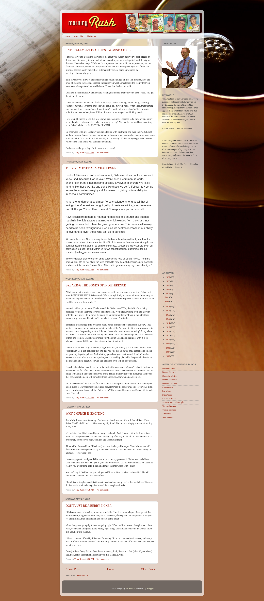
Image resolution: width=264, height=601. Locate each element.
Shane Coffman (168, 398)
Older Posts (148, 569)
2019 (168, 294)
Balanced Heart (168, 368)
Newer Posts (72, 569)
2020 (168, 289)
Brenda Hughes (168, 372)
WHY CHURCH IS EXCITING (85, 413)
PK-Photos (130, 588)
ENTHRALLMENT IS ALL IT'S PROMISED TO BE (98, 50)
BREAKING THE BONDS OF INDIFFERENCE (96, 285)
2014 (168, 323)
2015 (168, 319)
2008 (168, 348)
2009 (168, 344)
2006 (168, 356)
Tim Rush (166, 414)
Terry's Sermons (169, 410)
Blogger (150, 588)
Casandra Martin (169, 376)
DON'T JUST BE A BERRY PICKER (88, 505)
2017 (168, 311)
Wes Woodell (168, 417)
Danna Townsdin (169, 380)
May (167, 301)
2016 (168, 315)
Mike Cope (167, 395)
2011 (168, 335)
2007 (168, 352)
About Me (78, 36)
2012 (168, 331)
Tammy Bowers (169, 406)
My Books (91, 36)
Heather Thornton (169, 383)
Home (67, 36)
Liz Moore (166, 391)
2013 (168, 327)
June (167, 297)
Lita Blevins (167, 387)
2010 (168, 339)
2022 (168, 281)
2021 (168, 285)
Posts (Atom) (82, 575)
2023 (168, 277)
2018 (168, 306)
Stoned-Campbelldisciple (173, 402)
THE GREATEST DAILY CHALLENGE (91, 168)
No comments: (103, 153)
